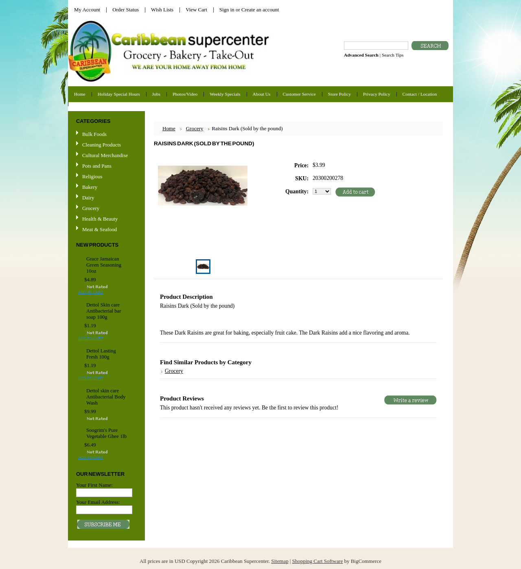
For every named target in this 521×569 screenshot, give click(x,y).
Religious (92, 176)
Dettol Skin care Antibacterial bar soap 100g (103, 311)
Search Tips (392, 55)
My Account (87, 10)
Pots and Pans (97, 166)
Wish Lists (162, 10)
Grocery (105, 208)
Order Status (125, 10)
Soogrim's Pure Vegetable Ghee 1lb (106, 433)
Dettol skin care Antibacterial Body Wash (106, 397)
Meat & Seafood (99, 229)
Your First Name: (94, 485)
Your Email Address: (98, 502)
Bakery (89, 187)
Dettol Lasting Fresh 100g (101, 354)
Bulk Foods (94, 134)
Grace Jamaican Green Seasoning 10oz (103, 265)
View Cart (196, 10)
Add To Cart (90, 292)
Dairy (88, 198)
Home (168, 128)
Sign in (226, 10)
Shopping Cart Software (317, 561)
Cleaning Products (101, 145)
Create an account (260, 10)
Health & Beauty (100, 219)
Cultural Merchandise (105, 155)
